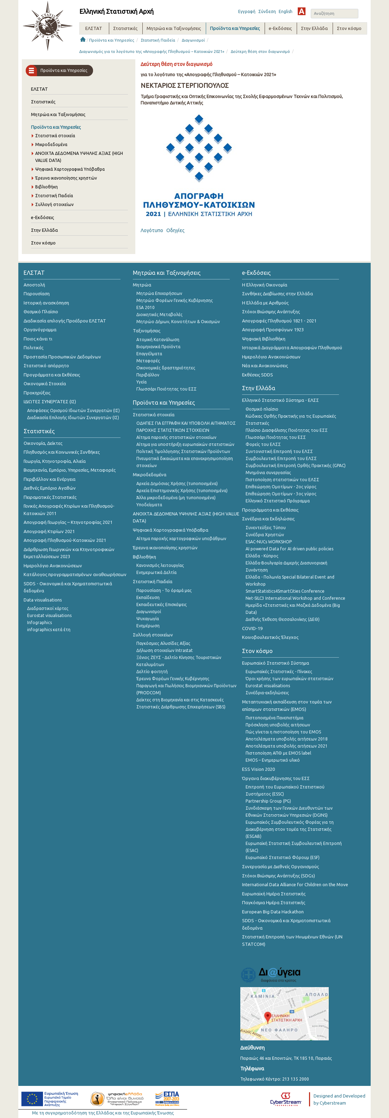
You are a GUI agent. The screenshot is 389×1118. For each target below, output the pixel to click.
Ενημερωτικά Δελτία (156, 572)
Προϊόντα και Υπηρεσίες (111, 40)
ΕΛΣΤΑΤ (39, 88)
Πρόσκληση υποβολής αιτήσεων (278, 725)
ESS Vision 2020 (258, 769)
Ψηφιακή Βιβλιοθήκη (263, 338)
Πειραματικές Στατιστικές (50, 497)
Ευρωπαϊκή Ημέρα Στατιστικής (273, 893)
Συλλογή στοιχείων (54, 204)
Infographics (39, 622)
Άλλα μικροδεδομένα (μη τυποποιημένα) (176, 497)
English (285, 11)
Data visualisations (43, 599)
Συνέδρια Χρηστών (265, 534)
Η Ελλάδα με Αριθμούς (265, 302)
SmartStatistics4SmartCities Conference (285, 591)
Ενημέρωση (148, 625)
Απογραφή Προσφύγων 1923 (273, 329)
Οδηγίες (175, 230)
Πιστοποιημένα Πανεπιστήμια (274, 717)
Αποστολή (34, 284)
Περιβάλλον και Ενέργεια (49, 479)
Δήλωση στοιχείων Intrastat (164, 650)
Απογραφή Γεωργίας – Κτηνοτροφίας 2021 (68, 522)
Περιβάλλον (147, 375)
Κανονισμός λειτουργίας (160, 565)
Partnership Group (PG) (268, 801)
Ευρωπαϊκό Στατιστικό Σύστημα (275, 662)
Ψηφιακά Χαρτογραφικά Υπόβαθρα (70, 169)
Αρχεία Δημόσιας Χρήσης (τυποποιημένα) (177, 483)
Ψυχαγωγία (147, 618)
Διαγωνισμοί (193, 40)
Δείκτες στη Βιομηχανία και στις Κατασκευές (180, 699)
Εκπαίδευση (148, 597)
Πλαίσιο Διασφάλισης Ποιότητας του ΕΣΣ (287, 430)
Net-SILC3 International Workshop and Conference (295, 598)
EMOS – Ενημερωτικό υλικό (273, 760)
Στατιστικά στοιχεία (55, 135)
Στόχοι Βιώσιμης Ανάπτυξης (271, 311)
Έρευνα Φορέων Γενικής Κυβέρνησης (172, 678)
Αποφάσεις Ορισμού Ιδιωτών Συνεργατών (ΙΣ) (73, 410)
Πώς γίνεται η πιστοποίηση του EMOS (283, 732)
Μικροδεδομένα (51, 144)
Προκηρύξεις (37, 392)
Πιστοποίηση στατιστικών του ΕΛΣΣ (282, 479)
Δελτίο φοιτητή (152, 671)
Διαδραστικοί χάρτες (47, 608)
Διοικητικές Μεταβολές (159, 314)
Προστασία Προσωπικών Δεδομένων (62, 356)
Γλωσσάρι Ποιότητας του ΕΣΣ (166, 389)
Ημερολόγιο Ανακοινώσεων (53, 565)
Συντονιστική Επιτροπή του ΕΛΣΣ (279, 451)
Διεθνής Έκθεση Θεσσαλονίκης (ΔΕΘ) (283, 619)
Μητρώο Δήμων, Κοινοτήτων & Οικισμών (178, 321)
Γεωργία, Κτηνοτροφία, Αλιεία (55, 461)
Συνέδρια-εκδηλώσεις (267, 692)
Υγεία (141, 382)
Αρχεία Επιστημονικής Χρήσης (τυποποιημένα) (182, 490)
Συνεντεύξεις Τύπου (266, 527)
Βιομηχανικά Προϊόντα (158, 346)
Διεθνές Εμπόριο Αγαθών (50, 487)
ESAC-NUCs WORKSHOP (269, 541)
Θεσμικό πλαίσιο (262, 409)
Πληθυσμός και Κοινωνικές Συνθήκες (62, 451)
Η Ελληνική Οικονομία (264, 284)
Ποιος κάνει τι (38, 338)
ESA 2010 (145, 307)
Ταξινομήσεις (146, 330)
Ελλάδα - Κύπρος (262, 556)
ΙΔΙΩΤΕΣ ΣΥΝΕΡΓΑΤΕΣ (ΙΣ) (50, 401)
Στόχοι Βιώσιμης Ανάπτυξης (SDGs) (278, 875)
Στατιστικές (43, 101)
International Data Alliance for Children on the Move (295, 884)
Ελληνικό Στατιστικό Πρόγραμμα (278, 500)
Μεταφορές (148, 360)
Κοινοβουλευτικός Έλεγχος (270, 637)
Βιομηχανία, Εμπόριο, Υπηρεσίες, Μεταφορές (70, 469)
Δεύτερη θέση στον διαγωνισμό (260, 51)
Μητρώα (142, 284)
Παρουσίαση (37, 293)
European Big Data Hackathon (273, 911)
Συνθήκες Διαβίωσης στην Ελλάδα (277, 293)
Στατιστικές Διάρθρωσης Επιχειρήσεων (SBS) (181, 707)
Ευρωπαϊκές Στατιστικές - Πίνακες (279, 671)
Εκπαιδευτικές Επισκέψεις (161, 604)
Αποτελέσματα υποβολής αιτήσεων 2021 (287, 746)
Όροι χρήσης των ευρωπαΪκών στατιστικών (289, 678)
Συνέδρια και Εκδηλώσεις (268, 518)
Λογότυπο (152, 230)
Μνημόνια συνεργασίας (268, 472)
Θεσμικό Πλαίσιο (41, 311)
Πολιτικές (33, 347)
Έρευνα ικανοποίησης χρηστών (66, 178)
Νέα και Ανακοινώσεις (265, 365)
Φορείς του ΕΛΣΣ (263, 444)
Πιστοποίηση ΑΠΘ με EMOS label (278, 753)
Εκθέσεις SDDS (257, 374)
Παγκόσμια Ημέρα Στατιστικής (273, 902)
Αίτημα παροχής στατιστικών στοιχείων (176, 437)
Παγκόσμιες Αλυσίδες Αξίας (163, 643)
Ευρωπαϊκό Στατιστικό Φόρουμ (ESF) (283, 857)
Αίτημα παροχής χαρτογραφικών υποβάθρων (181, 538)
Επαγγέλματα (149, 353)
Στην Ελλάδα (44, 230)
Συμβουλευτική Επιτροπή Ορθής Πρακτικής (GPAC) (296, 465)
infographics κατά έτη (48, 629)
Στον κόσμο (43, 242)
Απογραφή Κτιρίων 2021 (49, 531)
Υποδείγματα (149, 504)
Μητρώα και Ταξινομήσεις (58, 114)
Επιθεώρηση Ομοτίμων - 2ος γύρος (281, 486)
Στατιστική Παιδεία (158, 40)
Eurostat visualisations (49, 615)
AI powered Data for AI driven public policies (289, 548)
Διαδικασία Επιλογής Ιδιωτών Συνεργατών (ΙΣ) (73, 417)
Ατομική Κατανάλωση (157, 339)
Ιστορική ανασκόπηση (46, 302)
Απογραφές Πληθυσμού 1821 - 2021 (279, 320)
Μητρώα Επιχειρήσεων (159, 293)
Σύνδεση (267, 11)
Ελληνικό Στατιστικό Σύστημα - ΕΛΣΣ (280, 400)
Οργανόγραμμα (40, 329)
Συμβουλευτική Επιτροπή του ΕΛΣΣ (281, 458)
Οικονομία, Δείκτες (43, 443)
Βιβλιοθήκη (46, 187)
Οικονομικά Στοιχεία (45, 383)
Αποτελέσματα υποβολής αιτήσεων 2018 (287, 739)
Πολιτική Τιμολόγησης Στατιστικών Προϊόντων (183, 451)
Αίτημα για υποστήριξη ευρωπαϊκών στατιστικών (185, 444)
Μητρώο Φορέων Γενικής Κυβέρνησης (174, 300)
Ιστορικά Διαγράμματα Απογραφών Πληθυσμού (292, 347)
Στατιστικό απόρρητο (46, 365)
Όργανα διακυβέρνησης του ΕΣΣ (276, 778)
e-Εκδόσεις (42, 217)
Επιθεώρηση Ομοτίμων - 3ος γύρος (281, 493)
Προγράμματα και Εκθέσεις (52, 374)
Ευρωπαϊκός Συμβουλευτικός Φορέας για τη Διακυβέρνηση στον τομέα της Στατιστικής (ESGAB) (290, 829)
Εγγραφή (246, 11)
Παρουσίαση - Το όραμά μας (164, 590)
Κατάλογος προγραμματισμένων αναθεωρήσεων (75, 574)
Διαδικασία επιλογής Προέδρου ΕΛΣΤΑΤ (65, 320)
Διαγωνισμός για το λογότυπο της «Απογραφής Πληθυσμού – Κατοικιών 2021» (151, 51)
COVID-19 (252, 628)
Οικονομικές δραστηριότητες (165, 367)
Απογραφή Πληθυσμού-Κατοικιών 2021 (65, 540)
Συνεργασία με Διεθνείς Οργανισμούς (280, 866)
